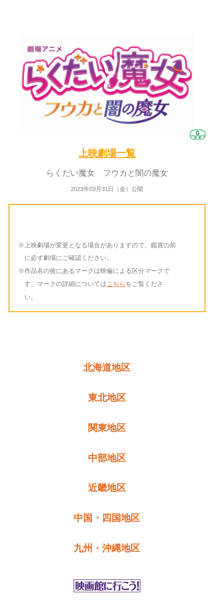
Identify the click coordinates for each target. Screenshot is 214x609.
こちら (116, 283)
